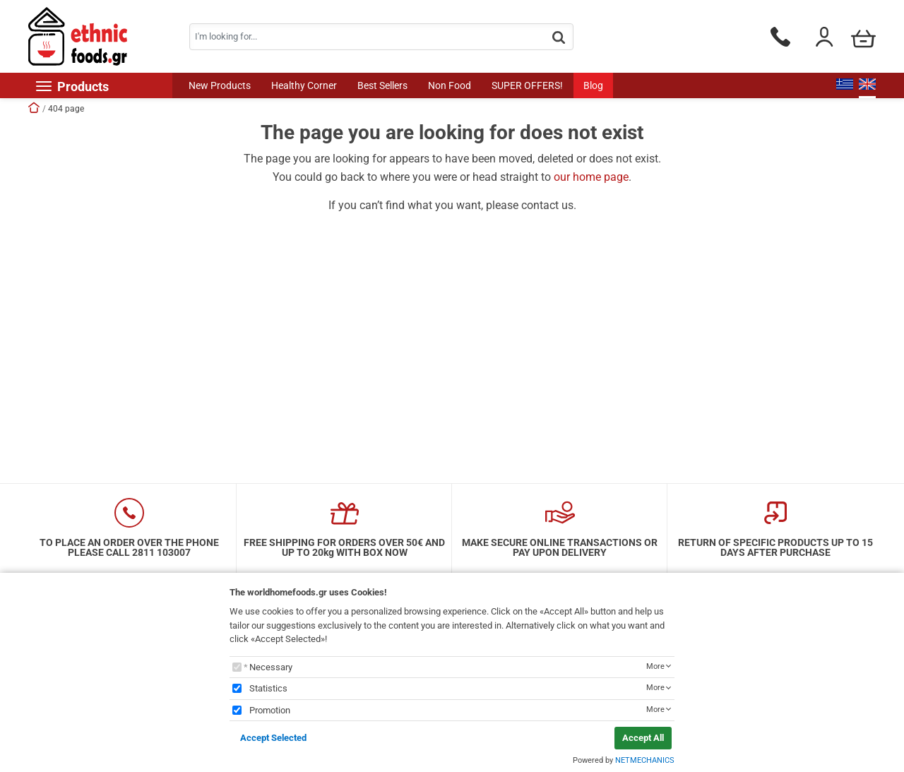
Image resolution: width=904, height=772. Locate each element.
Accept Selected (273, 737)
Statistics (268, 688)
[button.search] (559, 38)
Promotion (269, 710)
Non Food (449, 85)
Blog (593, 85)
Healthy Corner (304, 85)
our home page (591, 177)
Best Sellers (382, 85)
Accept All (643, 737)
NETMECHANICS (644, 760)
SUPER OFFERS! (527, 85)
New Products (220, 85)
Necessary (270, 667)
